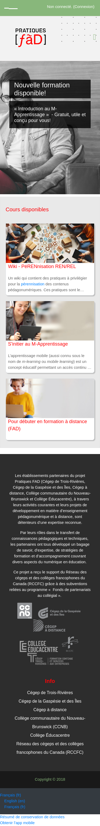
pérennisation (33, 284)
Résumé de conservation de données (32, 817)
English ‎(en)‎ (14, 801)
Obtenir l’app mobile (17, 823)
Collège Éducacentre (50, 735)
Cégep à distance (50, 709)
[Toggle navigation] (94, 37)
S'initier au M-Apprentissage (38, 344)
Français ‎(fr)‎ (10, 795)
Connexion (83, 7)
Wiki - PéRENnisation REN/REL (42, 266)
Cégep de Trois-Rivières (50, 692)
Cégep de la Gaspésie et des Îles (50, 701)
